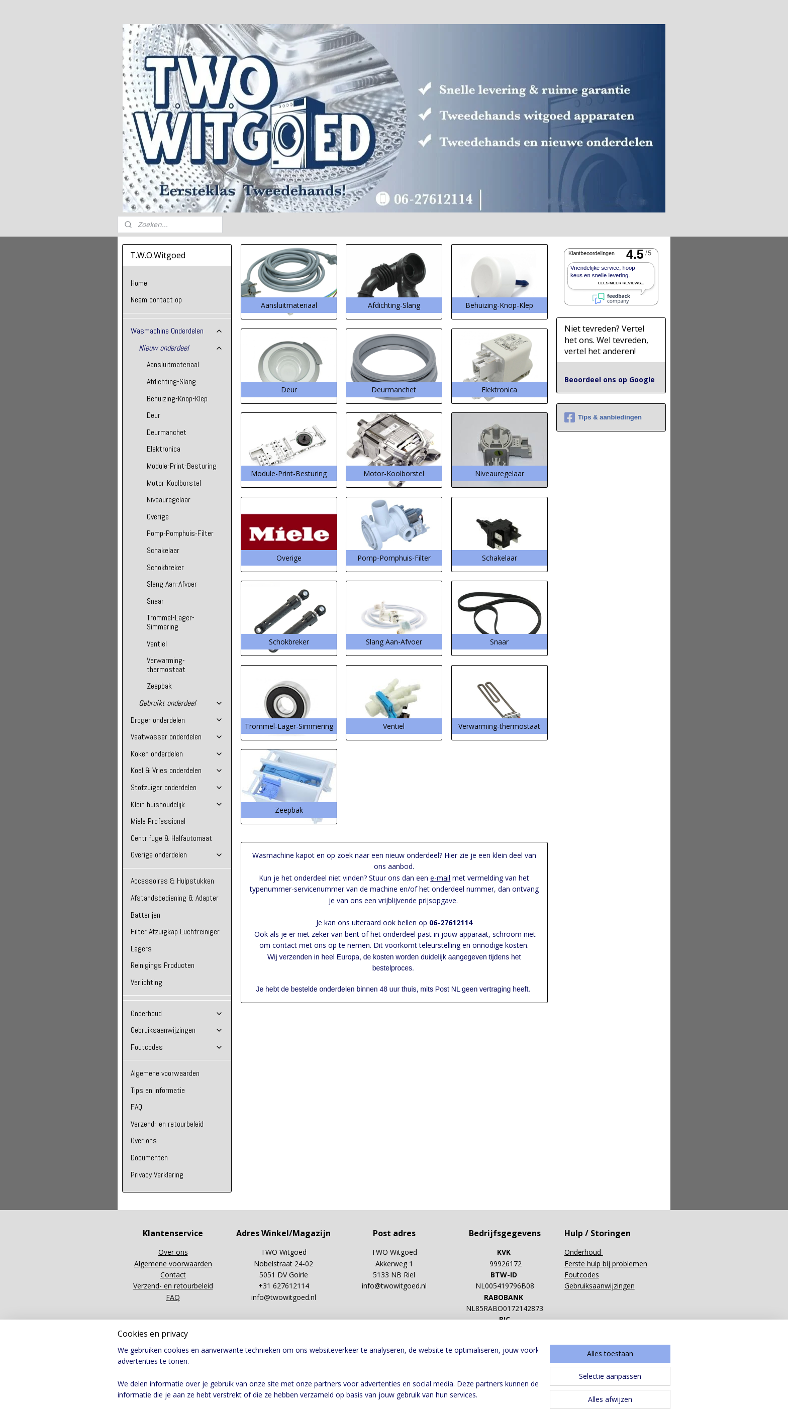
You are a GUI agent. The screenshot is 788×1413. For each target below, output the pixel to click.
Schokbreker (165, 567)
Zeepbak (159, 686)
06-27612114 (450, 922)
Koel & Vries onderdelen (177, 770)
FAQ (136, 1107)
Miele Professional (158, 821)
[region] (328, 1373)
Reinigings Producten (162, 965)
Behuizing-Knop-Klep (177, 398)
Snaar (155, 601)
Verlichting (146, 982)
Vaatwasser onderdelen (177, 736)
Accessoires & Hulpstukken (172, 881)
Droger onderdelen (177, 720)
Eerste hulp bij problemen (605, 1263)
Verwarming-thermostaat (166, 665)
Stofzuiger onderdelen (177, 787)
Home (139, 283)
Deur (153, 415)
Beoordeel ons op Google (609, 379)
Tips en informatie (158, 1090)
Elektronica (163, 449)
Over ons (144, 1140)
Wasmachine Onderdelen (177, 330)
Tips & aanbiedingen (603, 417)
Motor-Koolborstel (174, 483)
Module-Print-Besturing (182, 466)
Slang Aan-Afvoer (172, 584)
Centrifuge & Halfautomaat (171, 838)
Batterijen (145, 915)
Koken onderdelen (177, 753)
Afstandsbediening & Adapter (175, 898)
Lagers (141, 948)
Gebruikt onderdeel (181, 703)
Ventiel (157, 643)
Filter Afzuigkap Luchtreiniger (175, 931)
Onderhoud (177, 1013)
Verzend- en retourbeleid (167, 1124)
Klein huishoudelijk (177, 804)
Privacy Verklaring (157, 1174)
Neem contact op (156, 299)
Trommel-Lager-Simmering (170, 622)
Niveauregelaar (168, 499)
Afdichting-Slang (171, 381)
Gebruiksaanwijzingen (177, 1030)
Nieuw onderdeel (181, 348)
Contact (173, 1274)
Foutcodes (177, 1047)
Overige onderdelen (177, 854)
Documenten (149, 1157)
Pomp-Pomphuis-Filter (180, 533)
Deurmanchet (166, 432)
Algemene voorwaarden (165, 1073)
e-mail (440, 878)
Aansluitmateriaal (173, 364)
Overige (158, 516)
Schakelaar (163, 550)
